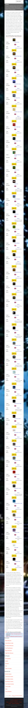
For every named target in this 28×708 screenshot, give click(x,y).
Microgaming (8, 658)
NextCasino (16, 330)
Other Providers (8, 668)
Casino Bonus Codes (9, 643)
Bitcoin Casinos (8, 674)
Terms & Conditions (15, 703)
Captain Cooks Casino (18, 111)
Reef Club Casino (17, 389)
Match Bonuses (8, 640)
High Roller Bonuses (9, 653)
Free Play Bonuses (9, 648)
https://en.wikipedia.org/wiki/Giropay (14, 636)
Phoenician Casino (17, 345)
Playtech (7, 663)
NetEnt (6, 661)
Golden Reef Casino (17, 272)
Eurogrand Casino (17, 257)
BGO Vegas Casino (17, 140)
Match (18, 46)
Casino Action (16, 42)
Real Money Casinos (9, 681)
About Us (16, 702)
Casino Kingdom (17, 198)
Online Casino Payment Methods (17, 695)
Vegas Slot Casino (17, 460)
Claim (14, 50)
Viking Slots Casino (17, 488)
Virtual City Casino (17, 83)
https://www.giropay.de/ (16, 633)
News (6, 689)
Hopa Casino (16, 315)
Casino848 (16, 547)
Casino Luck (16, 214)
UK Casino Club (17, 97)
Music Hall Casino (17, 126)
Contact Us (11, 702)
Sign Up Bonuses (8, 650)
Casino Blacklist (8, 691)
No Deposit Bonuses (9, 645)
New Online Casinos (9, 679)
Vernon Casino (16, 474)
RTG (6, 666)
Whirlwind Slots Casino (18, 503)
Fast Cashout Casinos (9, 684)
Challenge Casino (17, 561)
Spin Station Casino (17, 432)
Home (10, 695)
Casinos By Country (9, 676)
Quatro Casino (16, 374)
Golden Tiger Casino (17, 56)
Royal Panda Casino (17, 403)
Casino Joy (16, 183)
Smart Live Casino (17, 418)
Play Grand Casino (17, 359)
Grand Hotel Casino (17, 286)
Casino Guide (7, 686)
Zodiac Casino (16, 532)
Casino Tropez (16, 229)
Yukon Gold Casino (17, 517)
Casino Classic (16, 169)
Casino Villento (17, 243)
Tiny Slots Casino (17, 446)
